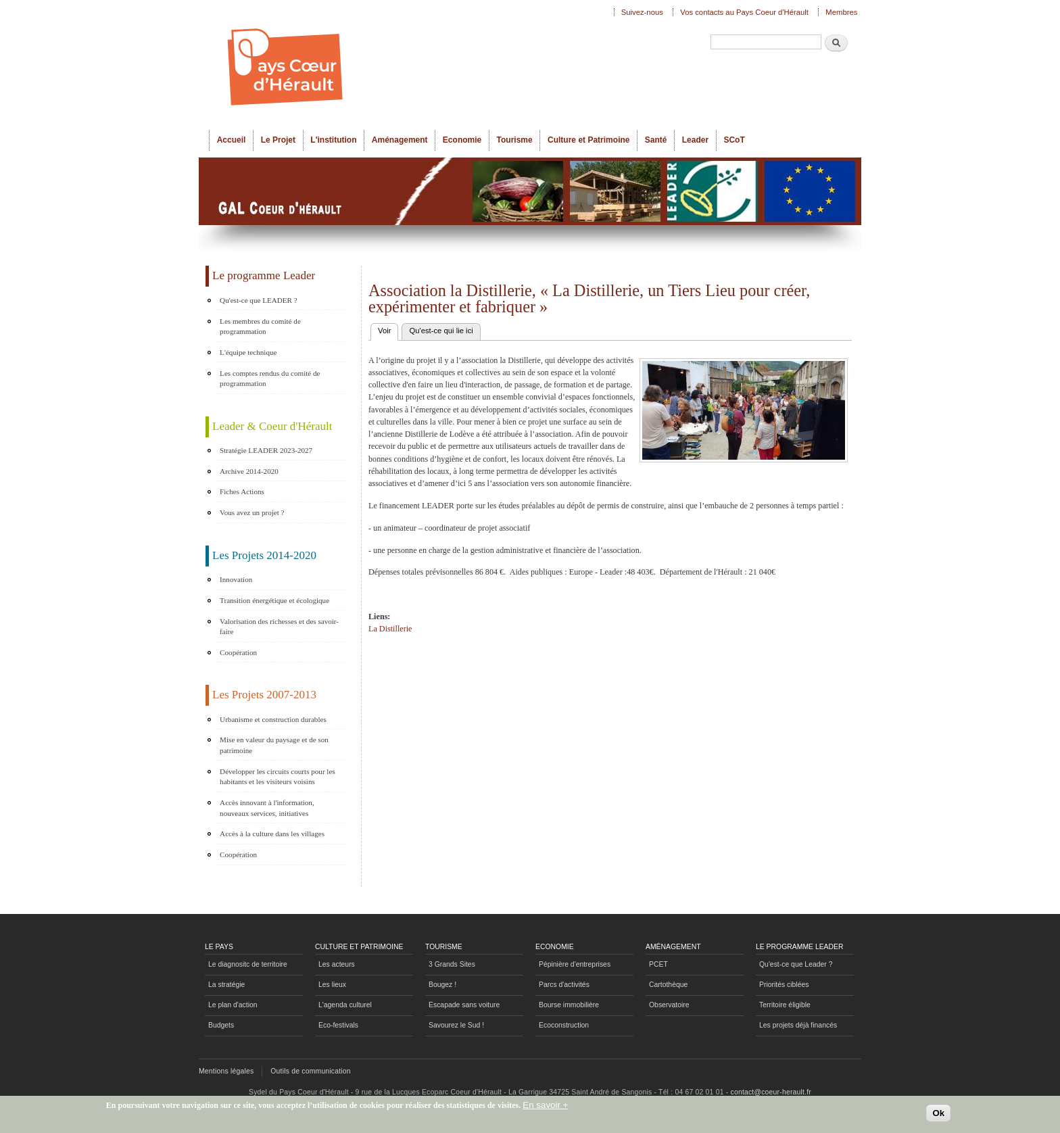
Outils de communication (310, 1071)
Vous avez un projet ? (252, 512)
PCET (658, 964)
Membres (841, 12)
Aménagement (400, 140)
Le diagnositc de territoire (247, 964)
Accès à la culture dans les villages (272, 833)
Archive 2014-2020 (249, 471)
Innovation (236, 579)
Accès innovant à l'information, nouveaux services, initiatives (267, 807)
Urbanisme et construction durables (273, 719)
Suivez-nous (642, 12)
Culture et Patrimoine (589, 140)
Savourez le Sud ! (456, 1025)
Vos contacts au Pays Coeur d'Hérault (744, 12)
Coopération (238, 652)
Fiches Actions (242, 491)
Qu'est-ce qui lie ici (441, 331)
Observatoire (669, 1005)
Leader (695, 140)
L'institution (333, 140)
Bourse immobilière (569, 1005)
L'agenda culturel (345, 1005)
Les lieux (332, 984)
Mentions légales (226, 1071)
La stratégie (226, 984)
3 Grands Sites (452, 964)
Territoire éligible (785, 1005)
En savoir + (545, 1108)
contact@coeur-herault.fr (771, 1092)
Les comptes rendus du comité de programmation (270, 378)
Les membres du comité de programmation (260, 326)
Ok (938, 1116)
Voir (388, 329)
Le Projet (278, 140)
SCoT (733, 140)
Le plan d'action (233, 1005)
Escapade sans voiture (464, 1005)
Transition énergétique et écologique (274, 600)
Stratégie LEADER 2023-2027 (266, 450)
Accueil (231, 140)
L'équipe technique (248, 352)
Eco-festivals (338, 1025)
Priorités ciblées (784, 984)
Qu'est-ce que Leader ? (795, 964)
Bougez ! (442, 984)
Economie (462, 140)
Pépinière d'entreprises (574, 964)
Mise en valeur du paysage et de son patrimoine (274, 745)
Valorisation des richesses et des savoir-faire (279, 626)
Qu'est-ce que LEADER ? (258, 300)
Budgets (221, 1025)
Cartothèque (668, 984)
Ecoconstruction (564, 1025)
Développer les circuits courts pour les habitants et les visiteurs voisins (277, 776)
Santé (656, 140)
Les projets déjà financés (798, 1025)
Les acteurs (336, 964)
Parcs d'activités (564, 984)
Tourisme (515, 140)
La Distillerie (390, 628)
